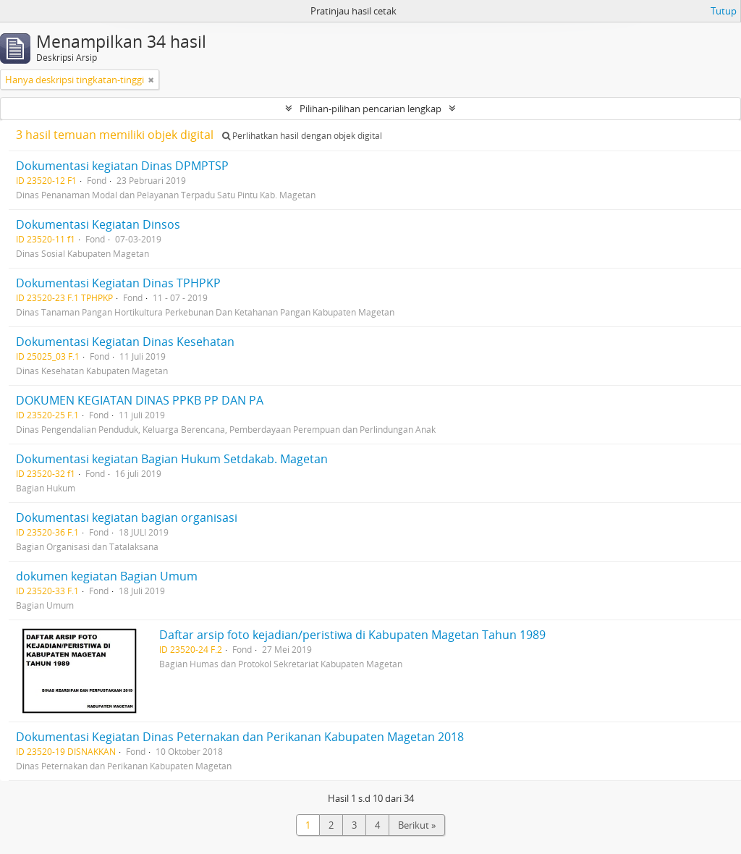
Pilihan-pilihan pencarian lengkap (370, 108)
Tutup (724, 10)
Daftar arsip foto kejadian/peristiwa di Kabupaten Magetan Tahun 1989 (352, 635)
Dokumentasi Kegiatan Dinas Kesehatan (125, 342)
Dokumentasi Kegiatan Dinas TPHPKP (118, 283)
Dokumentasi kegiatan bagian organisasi (126, 517)
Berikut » (417, 825)
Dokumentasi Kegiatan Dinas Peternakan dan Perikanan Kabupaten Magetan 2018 (240, 737)
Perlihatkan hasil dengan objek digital (302, 136)
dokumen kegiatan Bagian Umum (107, 576)
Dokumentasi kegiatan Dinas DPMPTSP (122, 166)
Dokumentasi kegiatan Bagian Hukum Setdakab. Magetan (172, 459)
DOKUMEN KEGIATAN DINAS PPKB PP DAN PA (139, 400)
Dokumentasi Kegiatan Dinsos (98, 224)
